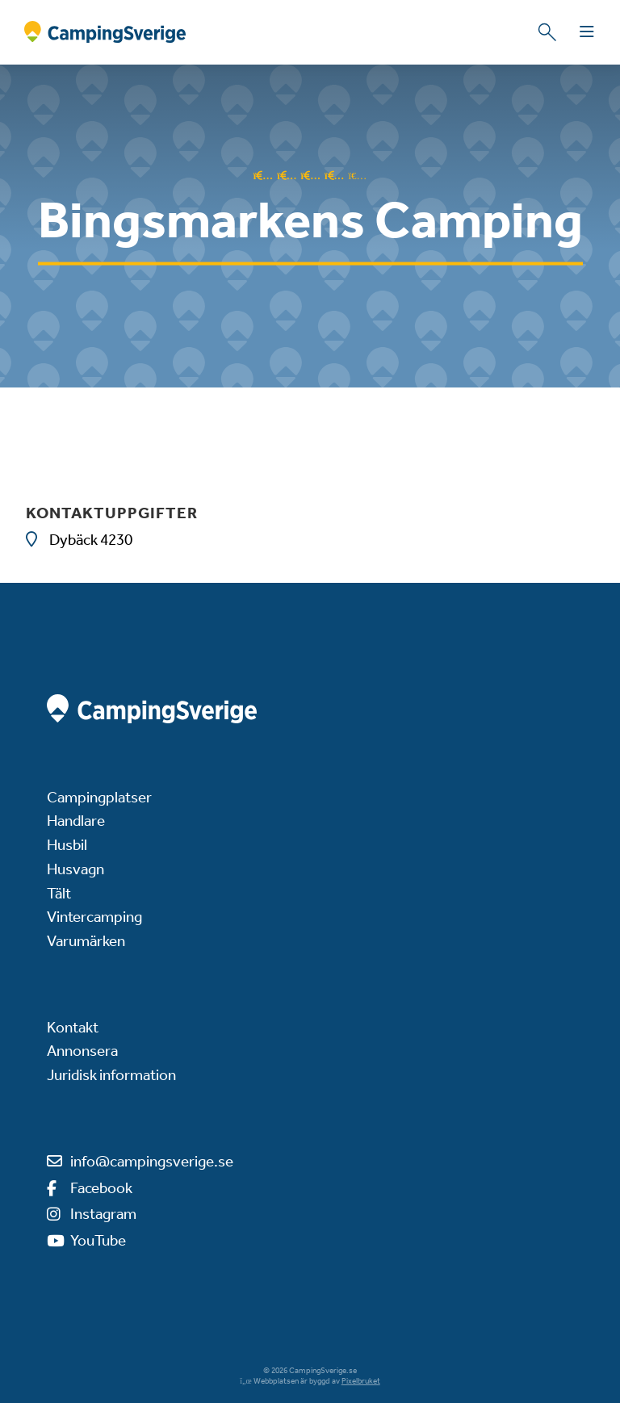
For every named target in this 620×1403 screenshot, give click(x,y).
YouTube (98, 1240)
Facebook (101, 1188)
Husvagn (75, 869)
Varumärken (86, 941)
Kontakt (72, 1027)
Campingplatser (99, 797)
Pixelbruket (360, 1381)
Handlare (76, 820)
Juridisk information (111, 1075)
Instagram (103, 1213)
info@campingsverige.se (151, 1161)
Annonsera (82, 1050)
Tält (59, 893)
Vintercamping (94, 916)
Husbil (67, 845)
